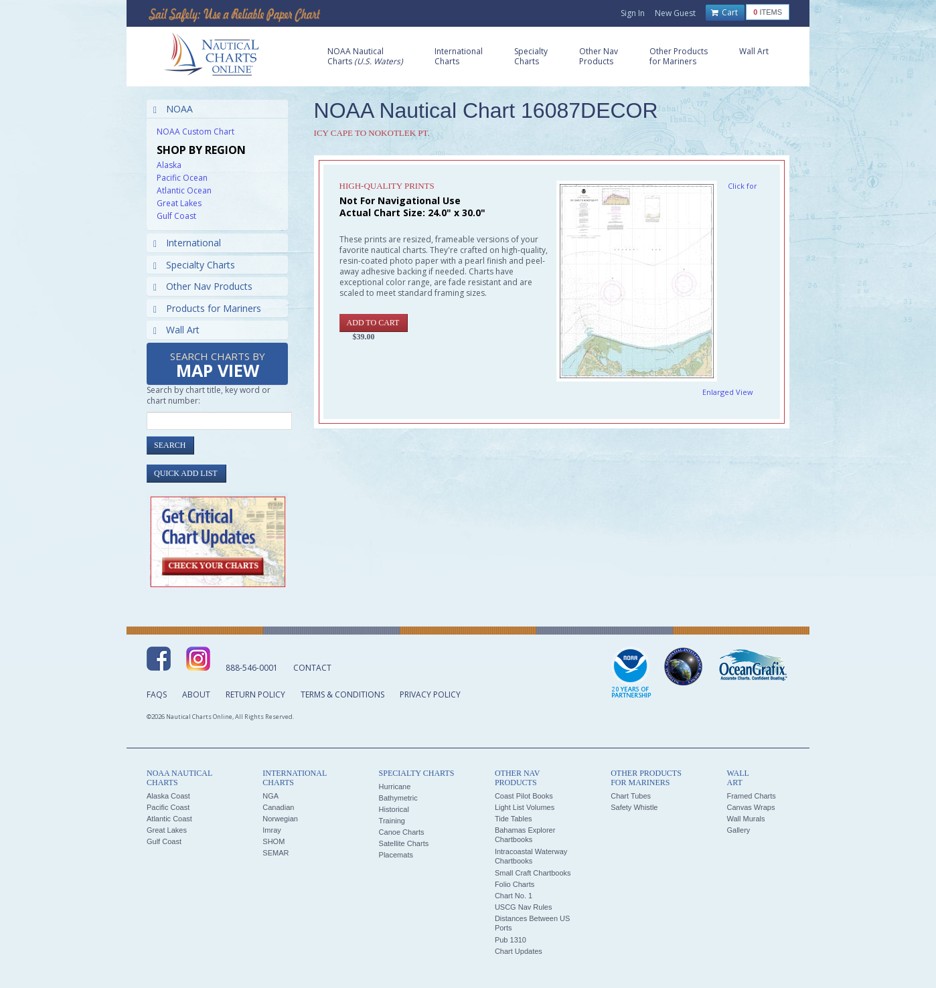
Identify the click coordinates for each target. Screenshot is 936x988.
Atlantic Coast (169, 819)
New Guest (675, 13)
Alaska (169, 165)
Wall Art (176, 329)
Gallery (738, 830)
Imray (271, 830)
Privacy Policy (430, 694)
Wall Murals (745, 819)
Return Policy (255, 694)
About (196, 694)
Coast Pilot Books (524, 796)
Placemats (396, 855)
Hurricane (395, 787)
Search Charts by (217, 365)
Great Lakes (179, 203)
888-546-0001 (252, 667)
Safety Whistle (634, 807)
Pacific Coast (168, 807)
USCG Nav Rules (523, 907)
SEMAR (275, 853)
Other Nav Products (202, 286)
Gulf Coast (176, 216)
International (187, 242)
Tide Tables (513, 819)
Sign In (633, 13)
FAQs (157, 694)
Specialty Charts (194, 264)
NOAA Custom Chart (195, 131)
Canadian (278, 807)
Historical (394, 809)
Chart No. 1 (513, 896)
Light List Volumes (524, 807)
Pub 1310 (510, 940)
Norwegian (280, 819)
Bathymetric (398, 798)
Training (392, 821)
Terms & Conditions (342, 694)
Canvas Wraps (750, 807)
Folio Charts (514, 884)
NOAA (173, 108)
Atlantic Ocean (184, 190)
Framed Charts (750, 796)
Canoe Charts (401, 832)
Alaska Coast (168, 796)
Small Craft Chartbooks (533, 873)
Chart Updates (518, 951)
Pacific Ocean (182, 177)
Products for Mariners (207, 308)
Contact (312, 667)
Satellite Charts (404, 843)
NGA (270, 796)
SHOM (273, 841)
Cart (724, 12)
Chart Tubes (631, 796)
